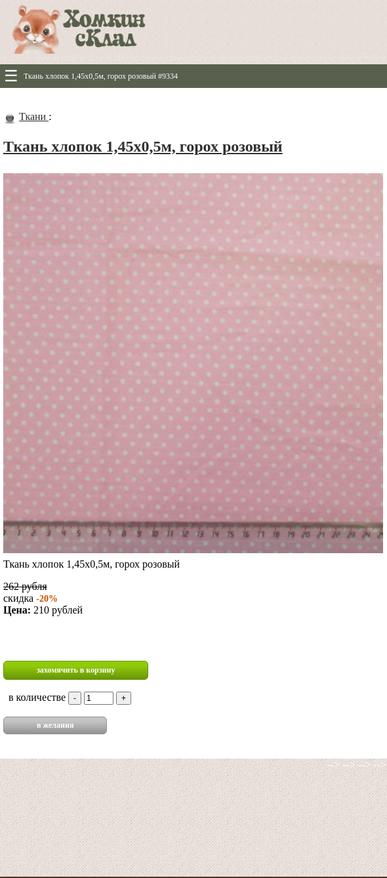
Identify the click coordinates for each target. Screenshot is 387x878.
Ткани (34, 116)
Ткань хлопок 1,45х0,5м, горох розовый (143, 146)
